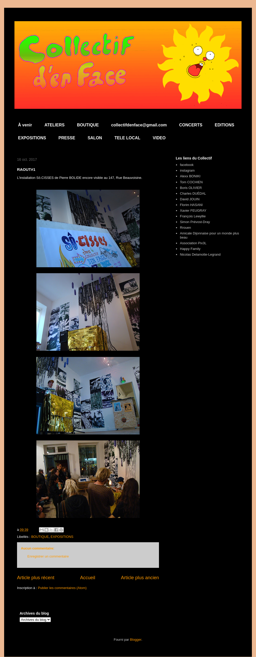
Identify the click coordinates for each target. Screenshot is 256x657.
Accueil (87, 577)
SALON (94, 138)
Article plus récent (35, 577)
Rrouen (185, 228)
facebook (187, 165)
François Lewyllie (193, 216)
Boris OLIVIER (191, 188)
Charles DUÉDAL (193, 193)
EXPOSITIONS (32, 138)
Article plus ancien (140, 577)
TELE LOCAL (127, 138)
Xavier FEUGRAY (193, 210)
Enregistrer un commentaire (48, 556)
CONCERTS (190, 125)
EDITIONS (224, 125)
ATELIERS (54, 125)
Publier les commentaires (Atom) (62, 588)
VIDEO (159, 138)
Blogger (135, 639)
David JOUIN (189, 199)
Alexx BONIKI (190, 176)
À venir (25, 125)
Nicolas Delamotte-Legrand (200, 254)
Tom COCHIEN (191, 182)
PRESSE (66, 138)
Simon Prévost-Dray (195, 222)
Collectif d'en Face (128, 35)
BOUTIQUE (88, 125)
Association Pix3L (193, 243)
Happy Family (190, 249)
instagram (187, 170)
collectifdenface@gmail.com (139, 125)
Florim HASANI (191, 205)
